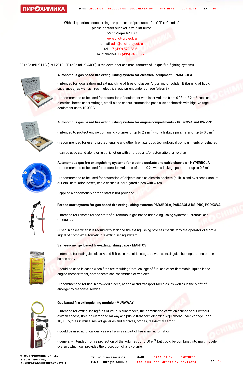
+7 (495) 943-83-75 (131, 54)
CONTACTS (189, 8)
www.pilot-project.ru (121, 38)
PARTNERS (167, 8)
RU (214, 8)
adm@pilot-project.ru (127, 44)
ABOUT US (96, 8)
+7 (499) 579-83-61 (124, 49)
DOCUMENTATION (142, 8)
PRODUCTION (117, 8)
